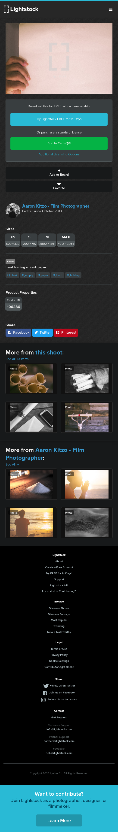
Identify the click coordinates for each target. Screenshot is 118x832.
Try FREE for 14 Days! (59, 573)
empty (27, 275)
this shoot (48, 352)
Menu (110, 9)
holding (73, 275)
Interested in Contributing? (59, 591)
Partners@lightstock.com (59, 741)
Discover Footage (59, 614)
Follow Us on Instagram (62, 699)
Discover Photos (59, 608)
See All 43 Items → (19, 359)
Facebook (18, 332)
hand (57, 275)
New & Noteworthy (59, 632)
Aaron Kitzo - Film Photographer (55, 206)
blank (12, 275)
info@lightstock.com (59, 729)
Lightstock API (59, 585)
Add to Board (59, 173)
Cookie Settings (59, 661)
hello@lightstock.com (59, 753)
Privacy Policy (59, 655)
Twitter (42, 332)
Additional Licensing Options (59, 154)
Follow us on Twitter (62, 685)
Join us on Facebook (62, 692)
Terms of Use (59, 649)
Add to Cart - (59, 143)
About (59, 561)
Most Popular (59, 620)
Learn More (59, 820)
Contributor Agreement (59, 667)
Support (59, 579)
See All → (13, 464)
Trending (59, 626)
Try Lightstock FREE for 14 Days (59, 119)
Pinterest (66, 332)
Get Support (59, 717)
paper (43, 275)
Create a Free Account (59, 567)
